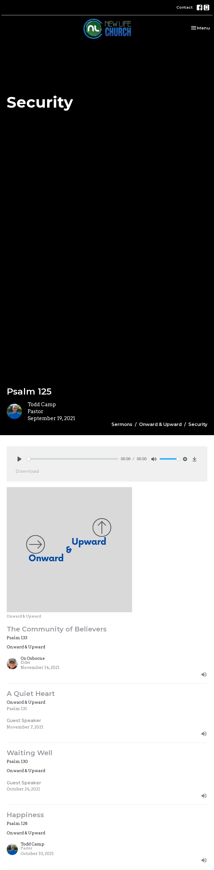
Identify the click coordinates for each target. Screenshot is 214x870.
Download (27, 471)
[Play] (19, 459)
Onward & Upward (160, 424)
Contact (184, 7)
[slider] (72, 459)
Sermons (121, 424)
